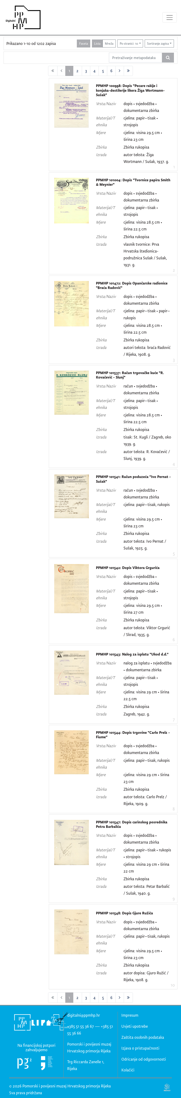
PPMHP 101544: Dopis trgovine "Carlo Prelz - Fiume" (133, 734)
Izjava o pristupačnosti (140, 1048)
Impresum (129, 1015)
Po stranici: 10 (129, 43)
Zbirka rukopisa (136, 147)
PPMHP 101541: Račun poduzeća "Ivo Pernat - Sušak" (133, 479)
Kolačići (127, 1070)
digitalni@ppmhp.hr (83, 1015)
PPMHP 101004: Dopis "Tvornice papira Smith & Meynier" (133, 182)
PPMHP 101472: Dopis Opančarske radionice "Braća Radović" (132, 285)
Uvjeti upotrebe (134, 1026)
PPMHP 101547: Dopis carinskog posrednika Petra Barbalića (131, 824)
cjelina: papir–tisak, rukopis (146, 504)
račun (128, 386)
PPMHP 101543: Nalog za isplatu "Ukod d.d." (132, 654)
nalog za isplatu (136, 663)
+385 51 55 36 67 (80, 1026)
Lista (97, 43)
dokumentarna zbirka (141, 110)
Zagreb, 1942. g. (136, 714)
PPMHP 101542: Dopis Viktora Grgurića (128, 567)
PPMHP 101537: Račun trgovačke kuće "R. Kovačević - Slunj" (130, 375)
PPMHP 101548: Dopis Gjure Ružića (124, 913)
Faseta (83, 43)
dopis (127, 103)
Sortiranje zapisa (158, 43)
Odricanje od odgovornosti (143, 1059)
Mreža (109, 43)
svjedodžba (145, 103)
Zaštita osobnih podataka (142, 1037)
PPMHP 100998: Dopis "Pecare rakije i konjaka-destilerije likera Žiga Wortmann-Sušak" (130, 90)
